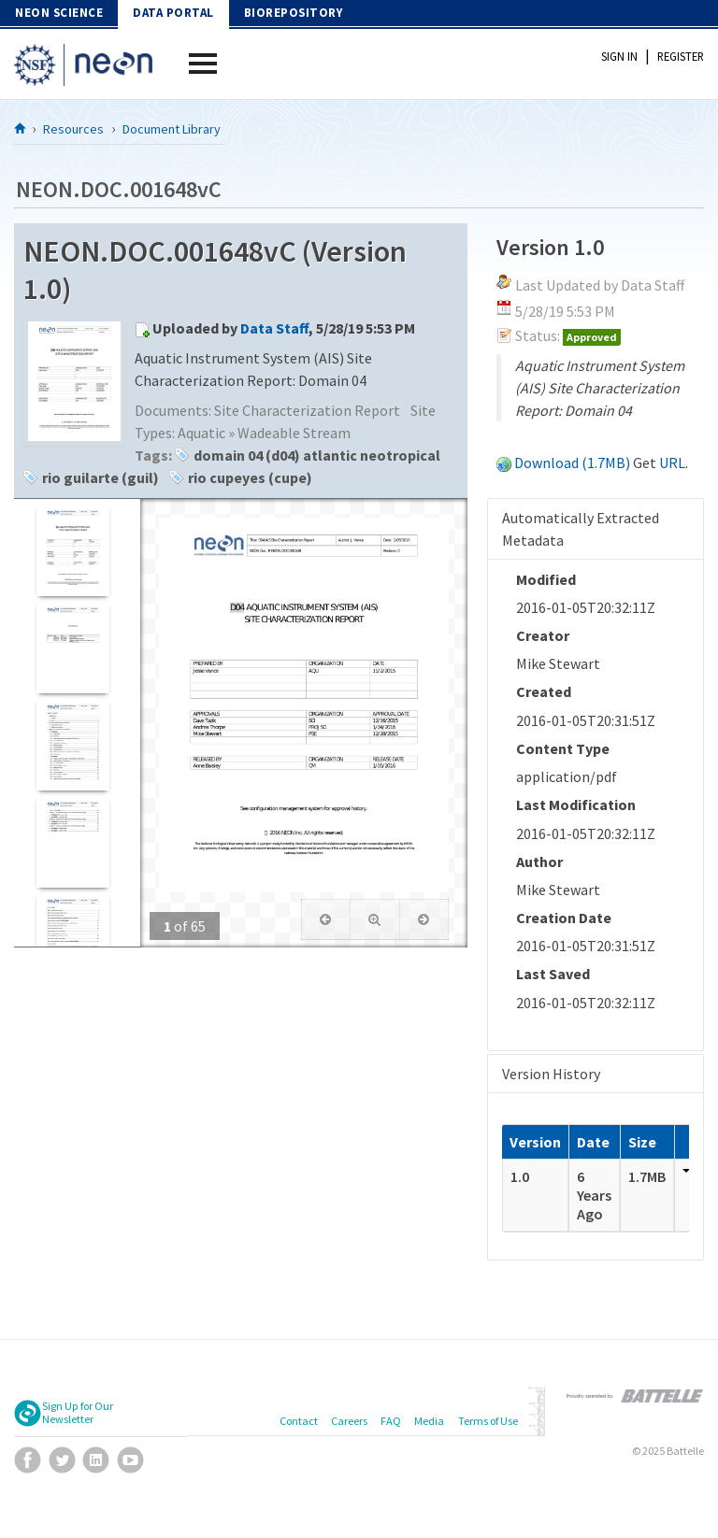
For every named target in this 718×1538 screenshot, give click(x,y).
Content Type (563, 748)
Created (543, 691)
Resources (73, 129)
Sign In (619, 56)
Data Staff (274, 328)
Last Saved (553, 973)
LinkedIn (95, 1460)
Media (429, 1421)
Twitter (62, 1460)
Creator (542, 635)
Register (680, 56)
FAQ (391, 1421)
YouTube (130, 1460)
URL (672, 462)
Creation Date (563, 917)
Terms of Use (488, 1421)
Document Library (171, 129)
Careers (349, 1421)
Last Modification (576, 804)
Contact (299, 1421)
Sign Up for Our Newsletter (77, 1413)
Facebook (27, 1460)
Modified (546, 579)
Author (539, 861)
